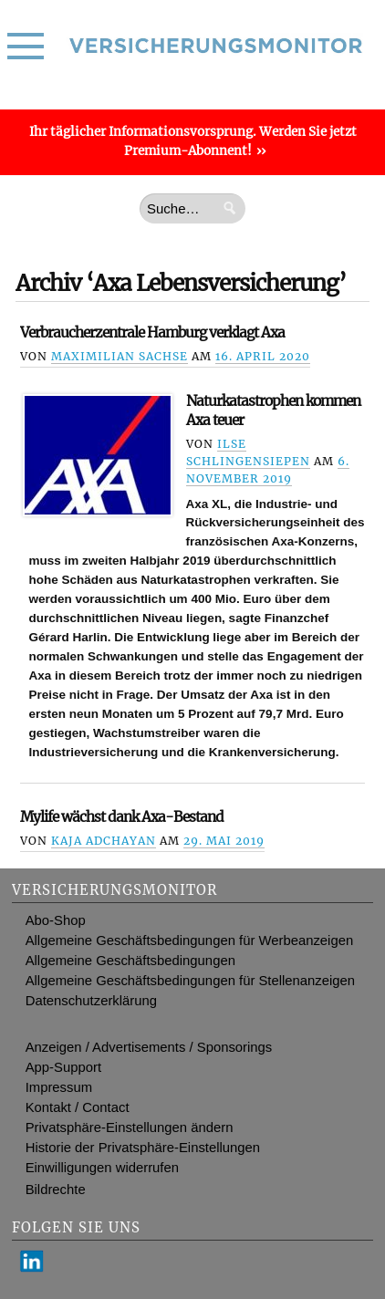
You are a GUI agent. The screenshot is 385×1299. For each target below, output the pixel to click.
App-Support (63, 1067)
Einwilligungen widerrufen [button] (102, 1167)
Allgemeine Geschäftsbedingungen (130, 960)
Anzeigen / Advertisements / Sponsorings (149, 1047)
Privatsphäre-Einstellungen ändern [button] (130, 1127)
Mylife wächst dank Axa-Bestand (122, 817)
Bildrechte (56, 1189)
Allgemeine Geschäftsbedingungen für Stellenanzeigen (190, 980)
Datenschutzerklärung (91, 1000)
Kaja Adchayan (103, 840)
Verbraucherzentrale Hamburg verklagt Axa (152, 332)
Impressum (59, 1087)
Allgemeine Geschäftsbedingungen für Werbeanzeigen (190, 940)
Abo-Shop (56, 920)
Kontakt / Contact (78, 1107)
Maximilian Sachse (119, 356)
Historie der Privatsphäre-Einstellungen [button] (143, 1147)
